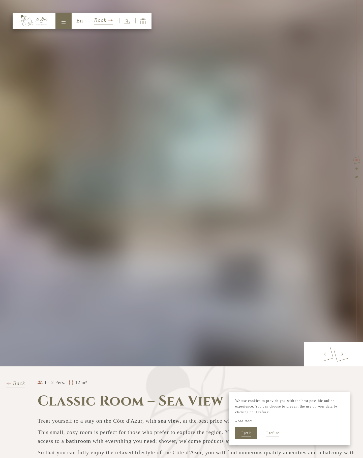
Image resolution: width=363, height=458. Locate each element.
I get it (246, 433)
